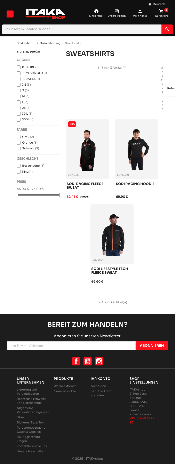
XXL (27, 113)
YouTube (87, 361)
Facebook (76, 361)
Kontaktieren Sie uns (32, 446)
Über (20, 417)
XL (26, 108)
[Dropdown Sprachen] (158, 3)
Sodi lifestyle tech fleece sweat (109, 271)
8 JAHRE (30, 67)
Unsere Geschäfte (30, 451)
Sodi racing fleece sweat (85, 186)
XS (26, 84)
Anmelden (98, 386)
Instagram (99, 361)
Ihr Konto (100, 379)
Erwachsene (33, 165)
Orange (30, 142)
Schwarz (30, 148)
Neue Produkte (65, 391)
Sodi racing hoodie (135, 184)
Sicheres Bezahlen (30, 422)
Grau (28, 137)
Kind (27, 171)
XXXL (28, 119)
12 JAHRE (31, 79)
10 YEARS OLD (34, 73)
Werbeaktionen (65, 386)
